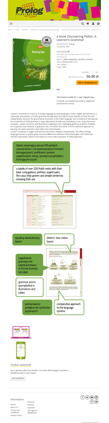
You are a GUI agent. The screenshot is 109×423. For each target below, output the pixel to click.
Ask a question (18, 378)
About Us (14, 405)
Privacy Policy (16, 413)
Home (13, 402)
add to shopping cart (87, 82)
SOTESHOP (94, 420)
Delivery (30, 401)
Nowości (31, 398)
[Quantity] (92, 72)
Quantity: (85, 72)
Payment (31, 404)
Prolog (71, 44)
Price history (63, 51)
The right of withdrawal (32, 408)
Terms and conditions (15, 409)
